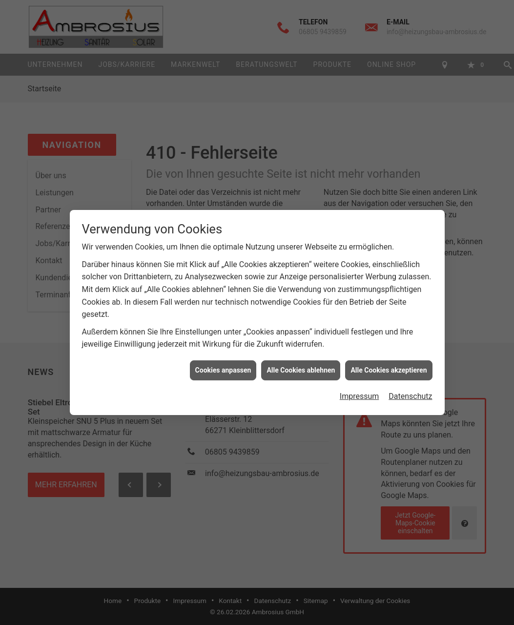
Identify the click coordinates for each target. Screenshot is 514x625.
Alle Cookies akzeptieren (388, 368)
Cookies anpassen (223, 368)
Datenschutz (410, 394)
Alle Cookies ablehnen (301, 368)
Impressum (359, 394)
